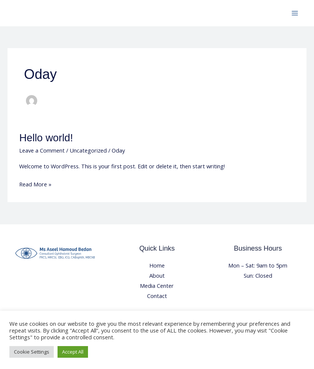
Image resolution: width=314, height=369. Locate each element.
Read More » (35, 183)
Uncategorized (88, 150)
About (157, 275)
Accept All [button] (72, 351)
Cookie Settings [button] (31, 351)
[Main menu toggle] (295, 13)
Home (157, 265)
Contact (157, 295)
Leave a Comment (42, 150)
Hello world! (46, 138)
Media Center (157, 285)
